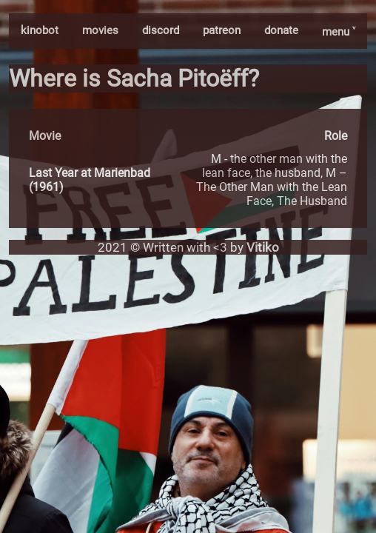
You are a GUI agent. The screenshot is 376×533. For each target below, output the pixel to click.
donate (281, 30)
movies (100, 30)
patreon (222, 30)
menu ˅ (338, 31)
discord (160, 30)
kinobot (39, 30)
